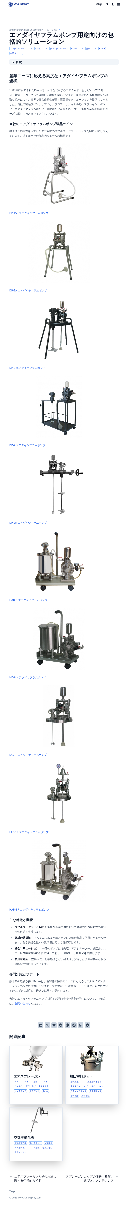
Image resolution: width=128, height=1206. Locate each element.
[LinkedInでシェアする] (40, 1025)
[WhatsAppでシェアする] (80, 1025)
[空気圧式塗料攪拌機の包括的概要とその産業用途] (36, 1134)
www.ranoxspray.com (29, 1197)
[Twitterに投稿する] (47, 1025)
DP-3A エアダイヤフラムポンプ (49, 256)
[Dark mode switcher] (113, 4)
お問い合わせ (23, 1003)
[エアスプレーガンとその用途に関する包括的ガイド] (36, 1075)
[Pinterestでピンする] (67, 1025)
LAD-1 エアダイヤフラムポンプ (41, 721)
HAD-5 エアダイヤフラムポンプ (47, 566)
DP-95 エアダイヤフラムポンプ (49, 488)
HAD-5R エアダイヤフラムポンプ (47, 875)
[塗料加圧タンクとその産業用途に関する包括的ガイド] (92, 1075)
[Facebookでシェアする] (74, 1025)
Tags (12, 1191)
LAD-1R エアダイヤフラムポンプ (41, 798)
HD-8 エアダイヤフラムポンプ (47, 643)
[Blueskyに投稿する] (54, 1025)
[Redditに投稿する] (60, 1025)
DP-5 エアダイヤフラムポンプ (44, 334)
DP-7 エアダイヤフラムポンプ (45, 411)
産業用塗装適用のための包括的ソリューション (33, 29)
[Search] (107, 4)
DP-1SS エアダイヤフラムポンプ (49, 179)
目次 (19, 62)
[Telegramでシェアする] (87, 1025)
